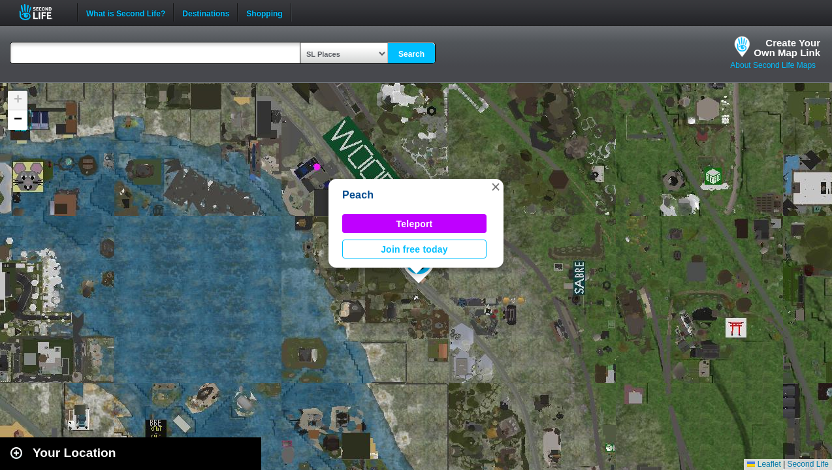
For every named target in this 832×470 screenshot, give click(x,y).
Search (411, 54)
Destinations (205, 12)
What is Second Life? (125, 12)
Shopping (264, 12)
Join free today (414, 249)
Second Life (42, 12)
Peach (358, 194)
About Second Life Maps (773, 65)
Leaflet (763, 464)
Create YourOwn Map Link (787, 47)
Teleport (414, 224)
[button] (496, 187)
